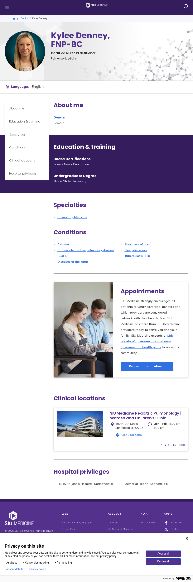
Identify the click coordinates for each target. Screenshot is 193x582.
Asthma (63, 244)
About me (18, 106)
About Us (113, 523)
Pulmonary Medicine (72, 217)
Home (14, 18)
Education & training (26, 116)
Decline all (163, 561)
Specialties (19, 126)
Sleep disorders (135, 250)
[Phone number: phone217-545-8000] (173, 445)
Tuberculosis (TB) (137, 256)
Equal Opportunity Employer (76, 523)
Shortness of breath (138, 244)
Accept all (163, 553)
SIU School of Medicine (120, 529)
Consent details (14, 569)
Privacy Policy (69, 529)
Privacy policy (37, 569)
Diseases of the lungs (73, 261)
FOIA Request (148, 523)
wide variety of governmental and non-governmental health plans (147, 341)
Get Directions (132, 435)
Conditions (19, 136)
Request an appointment (147, 366)
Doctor (24, 18)
